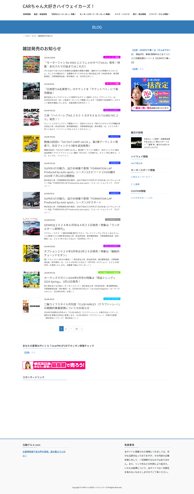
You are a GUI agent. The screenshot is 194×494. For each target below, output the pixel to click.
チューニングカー (112, 110)
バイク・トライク (112, 299)
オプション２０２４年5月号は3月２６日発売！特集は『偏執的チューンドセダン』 (81, 253)
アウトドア (114, 136)
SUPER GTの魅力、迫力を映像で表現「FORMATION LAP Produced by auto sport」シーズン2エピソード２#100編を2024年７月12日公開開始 (79, 172)
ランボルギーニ (113, 219)
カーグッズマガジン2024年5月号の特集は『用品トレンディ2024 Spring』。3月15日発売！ (80, 279)
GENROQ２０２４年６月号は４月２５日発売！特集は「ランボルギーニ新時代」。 (81, 227)
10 (76, 329)
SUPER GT (115, 163)
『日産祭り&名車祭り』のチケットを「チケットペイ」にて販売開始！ (81, 91)
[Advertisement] (97, 409)
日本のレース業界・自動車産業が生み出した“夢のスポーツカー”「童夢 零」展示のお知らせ (157, 142)
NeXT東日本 (137, 163)
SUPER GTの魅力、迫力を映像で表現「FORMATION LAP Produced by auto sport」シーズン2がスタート (78, 200)
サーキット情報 (113, 83)
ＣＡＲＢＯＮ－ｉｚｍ (141, 197)
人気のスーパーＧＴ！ (141, 176)
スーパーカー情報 (112, 57)
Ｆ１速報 (135, 184)
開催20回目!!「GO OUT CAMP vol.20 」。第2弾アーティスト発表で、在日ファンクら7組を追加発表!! (81, 143)
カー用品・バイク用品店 (109, 272)
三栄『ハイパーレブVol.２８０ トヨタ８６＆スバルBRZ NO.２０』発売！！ (81, 117)
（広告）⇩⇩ (29, 352)
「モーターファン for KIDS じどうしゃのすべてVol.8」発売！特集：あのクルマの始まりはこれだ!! (82, 64)
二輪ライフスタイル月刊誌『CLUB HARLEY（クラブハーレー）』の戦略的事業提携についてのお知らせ (82, 306)
